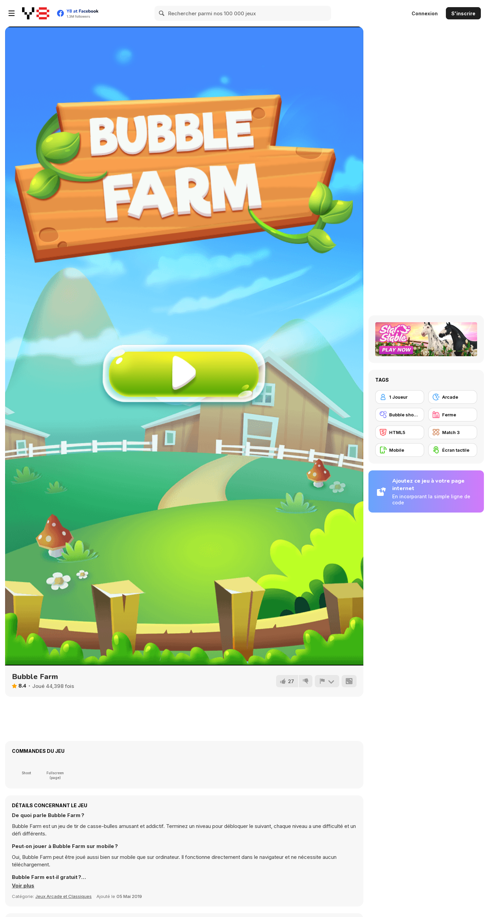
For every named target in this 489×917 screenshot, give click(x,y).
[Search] (162, 13)
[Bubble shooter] (399, 414)
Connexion (425, 13)
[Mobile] (399, 450)
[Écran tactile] (452, 450)
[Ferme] (452, 414)
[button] (23, 885)
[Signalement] (327, 681)
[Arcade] (452, 397)
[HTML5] (399, 432)
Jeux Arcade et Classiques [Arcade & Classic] (63, 896)
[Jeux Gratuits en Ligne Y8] (36, 13)
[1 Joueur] (399, 397)
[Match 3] (452, 432)
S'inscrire (463, 13)
